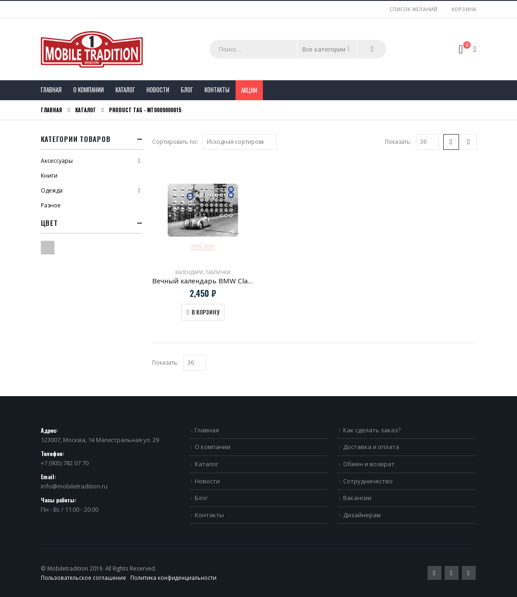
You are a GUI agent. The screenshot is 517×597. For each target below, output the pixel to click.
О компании (88, 89)
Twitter (434, 573)
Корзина (464, 9)
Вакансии (357, 498)
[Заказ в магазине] (240, 142)
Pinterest (452, 573)
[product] (203, 210)
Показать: (398, 142)
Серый (53, 246)
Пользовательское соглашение (83, 577)
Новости (158, 89)
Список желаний (413, 9)
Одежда (52, 190)
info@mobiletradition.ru (74, 486)
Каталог (125, 89)
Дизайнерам (362, 515)
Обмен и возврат (369, 464)
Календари (189, 272)
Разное (51, 205)
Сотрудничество (368, 481)
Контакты (217, 89)
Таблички (218, 272)
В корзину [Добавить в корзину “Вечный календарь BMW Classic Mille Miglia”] (205, 312)
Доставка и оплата (371, 447)
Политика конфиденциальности (173, 577)
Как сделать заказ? (372, 430)
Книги (49, 176)
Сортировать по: (175, 142)
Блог (187, 89)
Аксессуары (57, 161)
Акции (249, 90)
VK (469, 573)
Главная (51, 89)
